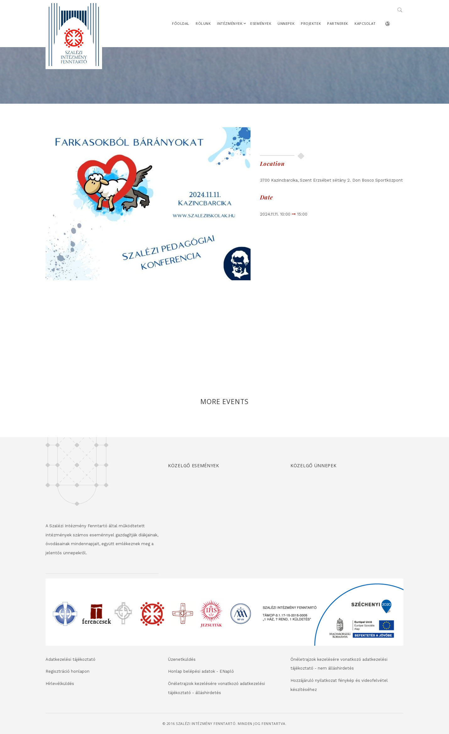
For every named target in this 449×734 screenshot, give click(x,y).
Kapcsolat (365, 23)
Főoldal (180, 23)
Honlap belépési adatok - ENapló (201, 671)
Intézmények (229, 23)
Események (260, 23)
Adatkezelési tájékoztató (70, 659)
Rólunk (203, 23)
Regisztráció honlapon (67, 671)
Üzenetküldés (182, 659)
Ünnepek (286, 23)
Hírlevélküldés (60, 683)
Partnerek (337, 23)
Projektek (311, 23)
